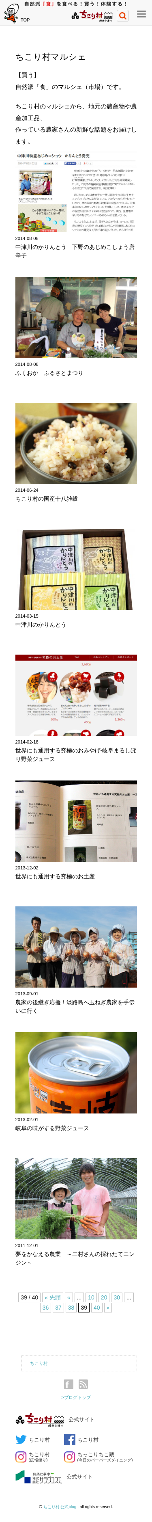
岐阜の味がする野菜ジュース (52, 1128)
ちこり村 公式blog (60, 1507)
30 (116, 1297)
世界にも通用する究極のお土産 (55, 876)
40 (97, 1307)
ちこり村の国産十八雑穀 (46, 498)
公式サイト (55, 1420)
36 (46, 1307)
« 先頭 (53, 1297)
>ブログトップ (76, 1397)
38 (71, 1307)
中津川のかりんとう (40, 624)
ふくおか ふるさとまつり (49, 373)
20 (104, 1297)
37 (58, 1307)
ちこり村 (39, 1363)
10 (91, 1297)
